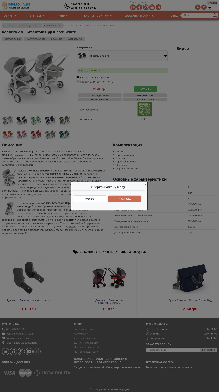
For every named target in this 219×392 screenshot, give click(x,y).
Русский (91, 199)
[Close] (146, 184)
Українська (126, 199)
